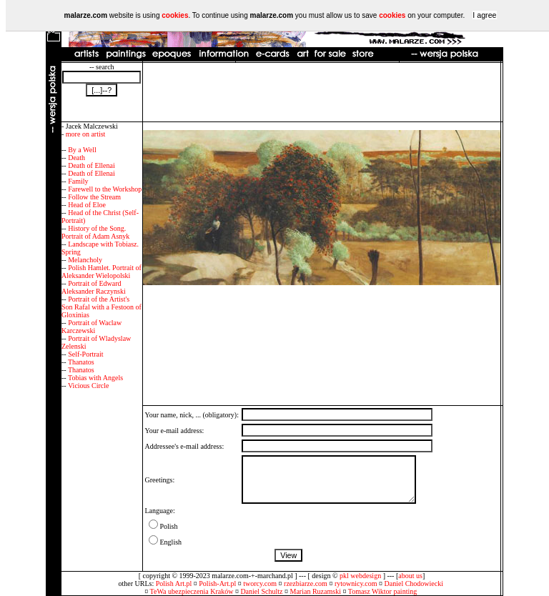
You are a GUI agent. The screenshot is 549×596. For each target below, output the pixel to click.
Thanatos (81, 362)
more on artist (86, 134)
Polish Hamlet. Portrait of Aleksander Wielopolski (101, 271)
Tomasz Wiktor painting (382, 591)
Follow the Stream (94, 197)
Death (76, 158)
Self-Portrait (85, 354)
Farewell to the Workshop (105, 189)
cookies (175, 15)
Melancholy (85, 260)
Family (78, 181)
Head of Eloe (87, 205)
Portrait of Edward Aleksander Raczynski (93, 287)
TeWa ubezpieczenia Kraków (192, 591)
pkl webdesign (360, 576)
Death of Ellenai (91, 165)
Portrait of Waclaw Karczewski (91, 326)
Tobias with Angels (95, 378)
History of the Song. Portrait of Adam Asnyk (95, 232)
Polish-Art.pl (217, 583)
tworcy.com (260, 583)
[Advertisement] (321, 92)
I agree (484, 15)
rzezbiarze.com (305, 583)
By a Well (82, 150)
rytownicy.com (356, 583)
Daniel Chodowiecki (414, 583)
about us (410, 576)
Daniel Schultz (261, 591)
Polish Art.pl (174, 583)
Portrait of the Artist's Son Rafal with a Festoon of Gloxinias (101, 307)
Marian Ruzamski (315, 591)
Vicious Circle (88, 385)
